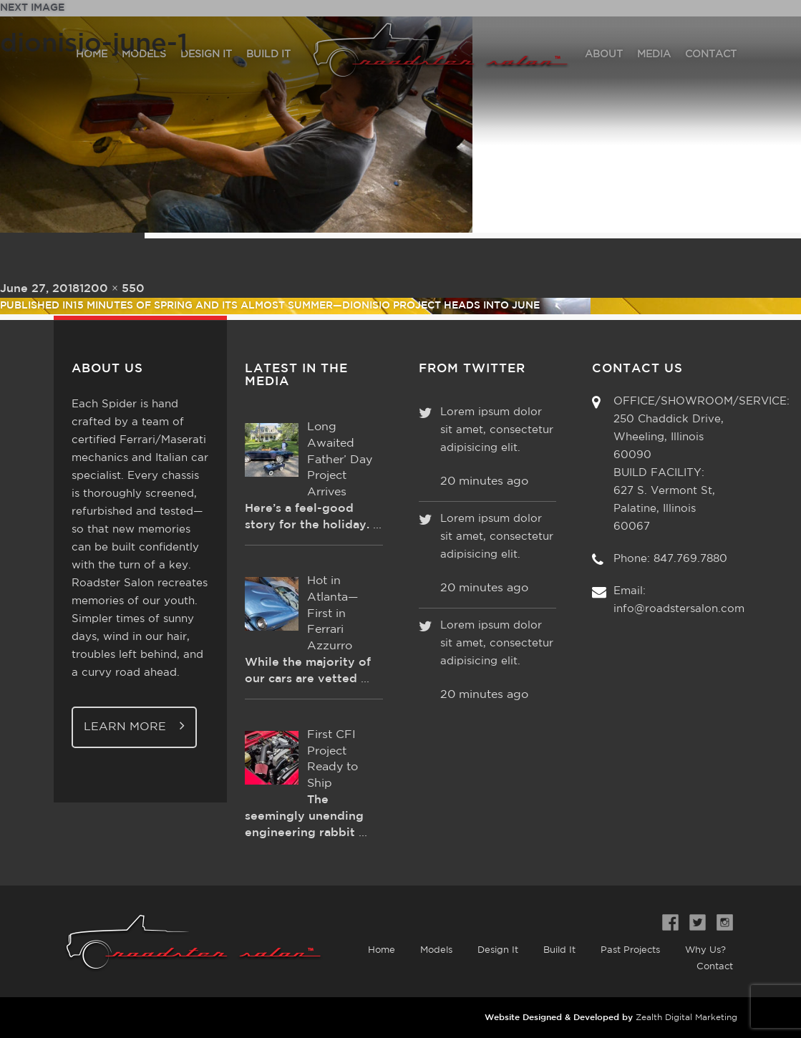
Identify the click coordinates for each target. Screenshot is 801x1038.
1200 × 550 (112, 288)
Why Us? (705, 950)
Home (381, 950)
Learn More (134, 725)
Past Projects (630, 950)
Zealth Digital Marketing (686, 1018)
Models (436, 950)
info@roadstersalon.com (678, 608)
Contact (714, 967)
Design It (497, 950)
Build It (559, 950)
